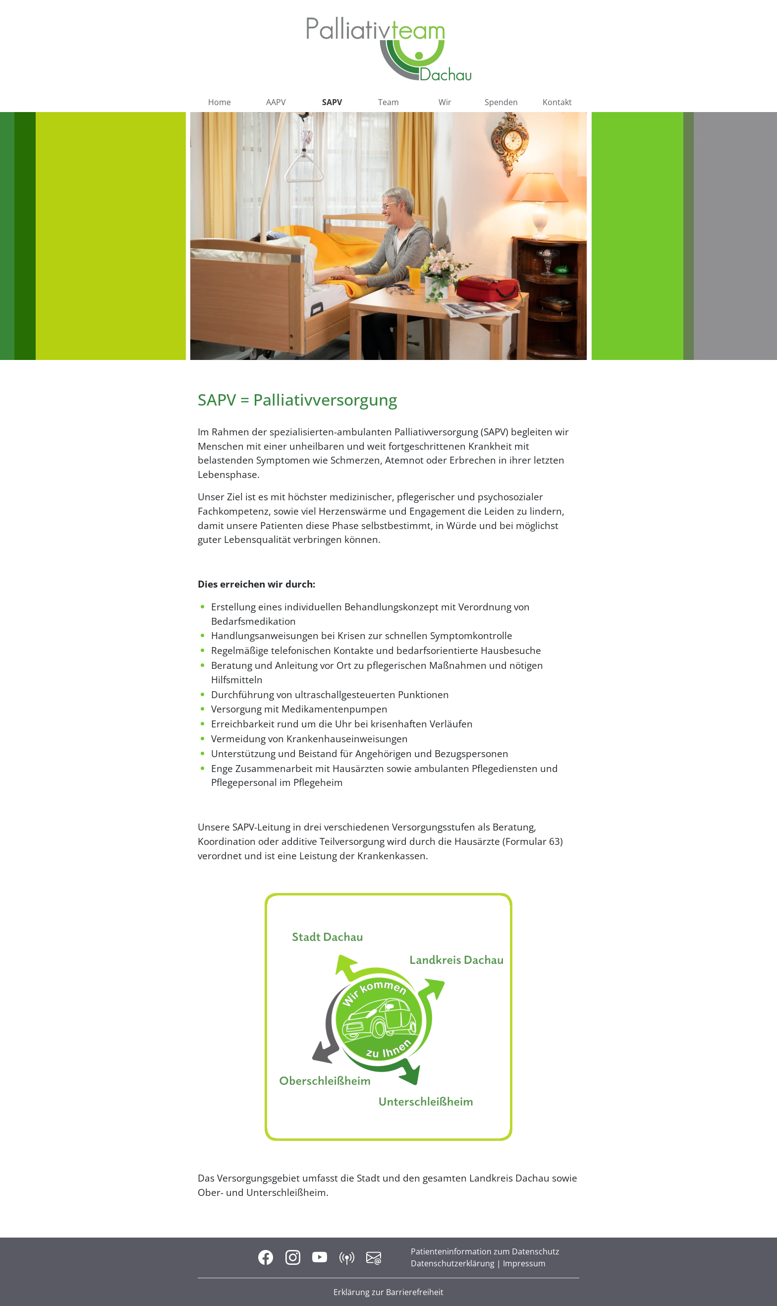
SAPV (332, 102)
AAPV (276, 102)
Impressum (524, 1263)
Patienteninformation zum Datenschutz (485, 1251)
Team (388, 102)
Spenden (501, 102)
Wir (445, 102)
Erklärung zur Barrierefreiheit (388, 1292)
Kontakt (557, 102)
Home (219, 102)
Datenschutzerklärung (453, 1263)
